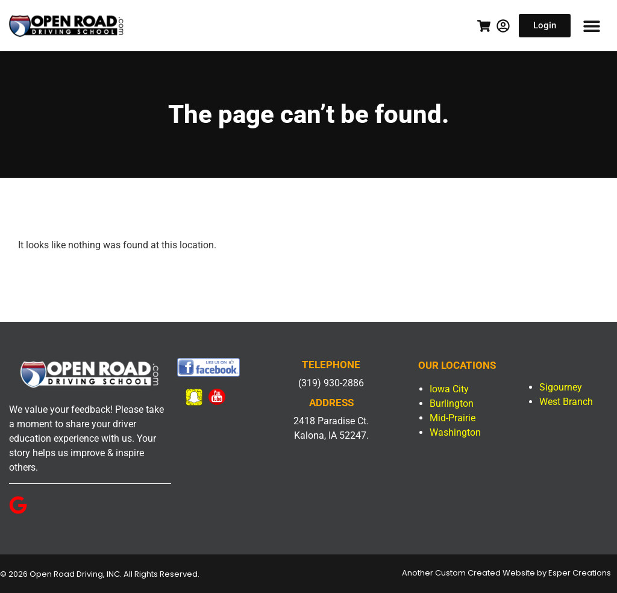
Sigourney (560, 387)
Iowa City (449, 389)
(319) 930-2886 (331, 383)
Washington (455, 432)
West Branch (566, 401)
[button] (591, 25)
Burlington (452, 403)
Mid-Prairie (452, 418)
